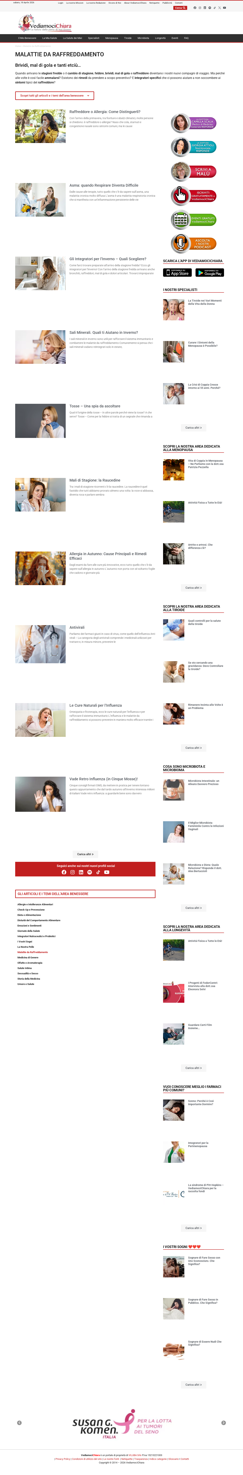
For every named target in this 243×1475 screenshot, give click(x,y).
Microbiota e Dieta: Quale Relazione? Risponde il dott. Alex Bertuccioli (205, 868)
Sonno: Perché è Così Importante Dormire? (201, 1102)
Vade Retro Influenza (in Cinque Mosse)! (103, 779)
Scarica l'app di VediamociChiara (192, 261)
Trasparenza (141, 1459)
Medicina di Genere (27, 957)
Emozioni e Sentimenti (29, 925)
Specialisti (93, 38)
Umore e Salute (25, 984)
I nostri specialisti (180, 290)
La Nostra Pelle (25, 946)
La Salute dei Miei (72, 38)
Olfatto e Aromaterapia (29, 962)
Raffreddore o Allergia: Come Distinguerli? (104, 111)
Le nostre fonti (111, 1459)
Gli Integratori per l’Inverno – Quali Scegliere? (107, 259)
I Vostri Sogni (24, 941)
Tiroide (128, 38)
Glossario (173, 1459)
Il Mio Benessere (27, 38)
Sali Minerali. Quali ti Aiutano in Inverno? (103, 332)
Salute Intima (24, 968)
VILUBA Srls (135, 1455)
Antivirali (76, 627)
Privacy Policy (62, 1459)
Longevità (160, 38)
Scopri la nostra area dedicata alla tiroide (191, 608)
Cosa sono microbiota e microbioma (184, 768)
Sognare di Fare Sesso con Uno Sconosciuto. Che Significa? (204, 1261)
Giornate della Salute (28, 931)
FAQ (186, 38)
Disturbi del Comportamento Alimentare (38, 920)
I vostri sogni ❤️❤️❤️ (182, 1247)
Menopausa (111, 38)
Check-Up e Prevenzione (31, 909)
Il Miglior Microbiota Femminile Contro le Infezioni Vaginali (206, 826)
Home (18, 46)
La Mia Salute (49, 38)
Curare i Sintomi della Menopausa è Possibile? (203, 344)
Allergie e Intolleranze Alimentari (35, 904)
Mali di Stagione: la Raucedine (94, 480)
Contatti (185, 1459)
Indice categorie (158, 1459)
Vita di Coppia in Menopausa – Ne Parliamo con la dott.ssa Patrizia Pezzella (206, 464)
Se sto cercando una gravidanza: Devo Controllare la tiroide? (205, 666)
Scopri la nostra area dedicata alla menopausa (191, 448)
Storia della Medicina (28, 978)
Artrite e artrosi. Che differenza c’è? (200, 546)
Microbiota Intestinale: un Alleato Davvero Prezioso (203, 782)
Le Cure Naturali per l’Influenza (95, 705)
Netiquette (127, 1459)
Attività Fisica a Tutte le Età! (205, 502)
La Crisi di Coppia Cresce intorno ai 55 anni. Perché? (204, 386)
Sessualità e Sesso (27, 973)
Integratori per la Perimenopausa (198, 1144)
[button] (85, 854)
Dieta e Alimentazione (29, 915)
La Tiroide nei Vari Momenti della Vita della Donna (205, 302)
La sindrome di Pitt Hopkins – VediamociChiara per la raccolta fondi (206, 1188)
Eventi (175, 38)
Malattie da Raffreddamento (32, 952)
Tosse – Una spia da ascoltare (94, 406)
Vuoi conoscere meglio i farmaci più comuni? (192, 1088)
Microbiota (143, 38)
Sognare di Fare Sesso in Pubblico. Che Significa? (203, 1301)
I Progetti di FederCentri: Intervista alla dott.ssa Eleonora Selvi (203, 986)
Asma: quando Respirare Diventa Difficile (103, 185)
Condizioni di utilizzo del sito (87, 1459)
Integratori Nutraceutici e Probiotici (36, 936)
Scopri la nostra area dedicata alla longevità (191, 928)
